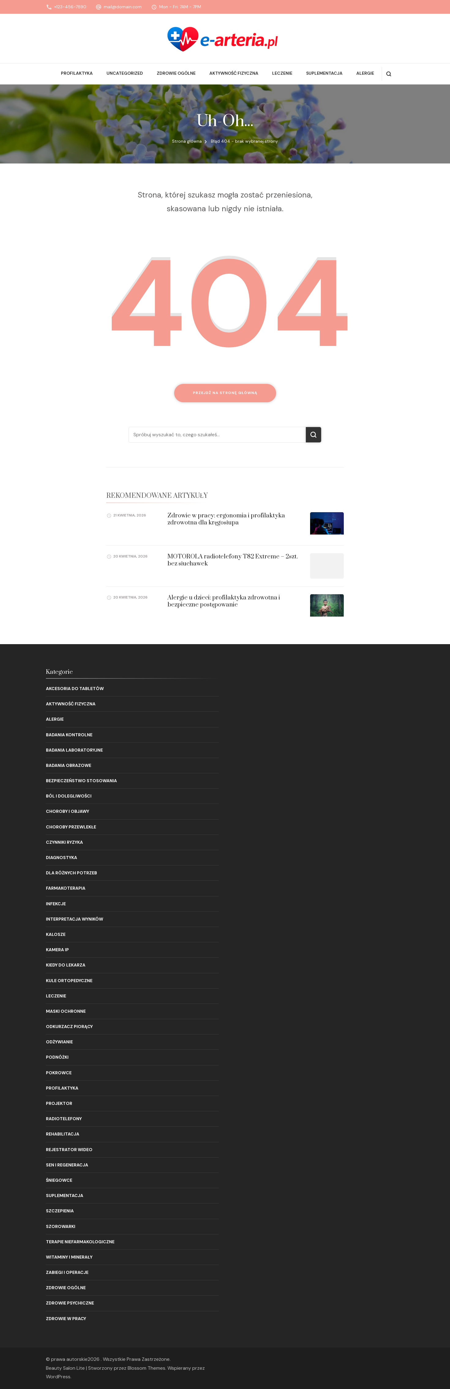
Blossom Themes (146, 1368)
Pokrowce (59, 1073)
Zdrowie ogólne (176, 73)
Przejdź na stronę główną (225, 392)
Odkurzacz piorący (69, 1026)
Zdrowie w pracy (66, 1318)
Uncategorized (125, 73)
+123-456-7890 (70, 6)
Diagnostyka (61, 857)
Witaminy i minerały (69, 1257)
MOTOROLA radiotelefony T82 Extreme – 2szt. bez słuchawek (232, 560)
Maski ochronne (66, 1011)
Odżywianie (59, 1042)
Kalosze (56, 934)
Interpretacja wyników (74, 919)
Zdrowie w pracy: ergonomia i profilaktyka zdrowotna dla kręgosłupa (226, 519)
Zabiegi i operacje (67, 1272)
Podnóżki (57, 1057)
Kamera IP (57, 949)
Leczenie (282, 73)
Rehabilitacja (62, 1134)
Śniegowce (59, 1180)
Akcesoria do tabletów (75, 688)
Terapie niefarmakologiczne (80, 1241)
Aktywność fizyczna (233, 73)
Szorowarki (60, 1226)
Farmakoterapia (65, 888)
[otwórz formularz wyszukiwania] (389, 74)
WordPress (58, 1376)
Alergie (365, 73)
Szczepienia (60, 1211)
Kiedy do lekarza (65, 965)
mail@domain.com (123, 6)
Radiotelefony (64, 1118)
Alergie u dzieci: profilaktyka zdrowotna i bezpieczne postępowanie (223, 601)
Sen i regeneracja (67, 1165)
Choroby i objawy (67, 811)
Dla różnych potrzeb (71, 873)
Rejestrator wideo (69, 1149)
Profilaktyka (77, 73)
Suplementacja (324, 73)
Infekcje (56, 904)
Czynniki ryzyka (64, 842)
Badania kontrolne (69, 735)
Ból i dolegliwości (69, 796)
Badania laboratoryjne (74, 750)
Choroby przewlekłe (71, 827)
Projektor (59, 1103)
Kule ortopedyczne (69, 980)
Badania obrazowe (68, 765)
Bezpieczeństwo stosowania (81, 780)
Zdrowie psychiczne (70, 1303)
